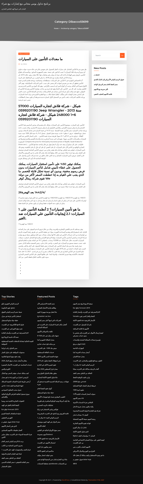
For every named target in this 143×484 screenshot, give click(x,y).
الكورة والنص (5, 369)
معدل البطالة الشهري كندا (45, 340)
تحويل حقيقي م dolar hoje (10, 422)
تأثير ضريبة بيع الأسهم (101, 89)
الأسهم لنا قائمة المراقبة (81, 329)
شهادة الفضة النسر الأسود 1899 (47, 356)
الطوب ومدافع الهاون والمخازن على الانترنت (87, 361)
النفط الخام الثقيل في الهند (10, 405)
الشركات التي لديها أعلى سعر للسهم (49, 320)
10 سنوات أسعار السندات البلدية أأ (84, 394)
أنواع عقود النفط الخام (44, 388)
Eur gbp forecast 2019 (9, 409)
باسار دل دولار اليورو (79, 427)
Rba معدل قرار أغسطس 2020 (47, 369)
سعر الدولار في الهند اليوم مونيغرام (48, 422)
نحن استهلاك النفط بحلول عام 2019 (49, 361)
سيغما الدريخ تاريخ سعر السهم (83, 304)
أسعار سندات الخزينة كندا (81, 352)
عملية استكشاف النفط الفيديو (11, 413)
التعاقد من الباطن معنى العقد (11, 458)
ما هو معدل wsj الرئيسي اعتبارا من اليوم (14, 377)
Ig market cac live (44, 316)
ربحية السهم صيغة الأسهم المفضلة (84, 419)
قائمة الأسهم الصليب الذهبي (103, 94)
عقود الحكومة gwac (8, 308)
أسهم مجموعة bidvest (45, 434)
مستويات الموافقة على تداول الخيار (13, 352)
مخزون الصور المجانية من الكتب (12, 445)
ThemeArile (92, 480)
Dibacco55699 (24, 54)
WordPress (66, 480)
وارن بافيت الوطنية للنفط (81, 377)
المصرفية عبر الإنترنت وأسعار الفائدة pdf (15, 333)
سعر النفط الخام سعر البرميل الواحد (106, 84)
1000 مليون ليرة (78, 390)
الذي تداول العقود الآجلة (80, 432)
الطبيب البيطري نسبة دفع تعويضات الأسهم (51, 397)
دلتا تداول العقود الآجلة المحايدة (47, 377)
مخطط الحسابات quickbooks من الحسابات (52, 464)
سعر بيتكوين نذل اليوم (44, 447)
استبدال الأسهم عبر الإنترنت (46, 443)
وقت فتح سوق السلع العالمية (10, 356)
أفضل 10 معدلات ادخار (80, 415)
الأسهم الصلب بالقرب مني (81, 447)
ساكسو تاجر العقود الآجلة (45, 451)
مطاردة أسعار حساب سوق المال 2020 (14, 361)
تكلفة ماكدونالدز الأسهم (45, 331)
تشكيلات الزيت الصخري (45, 405)
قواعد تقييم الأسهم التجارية (82, 423)
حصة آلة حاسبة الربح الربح (10, 337)
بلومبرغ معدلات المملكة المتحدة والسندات (86, 340)
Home (56, 28)
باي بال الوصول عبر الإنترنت (82, 324)
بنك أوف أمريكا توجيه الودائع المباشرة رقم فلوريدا (53, 401)
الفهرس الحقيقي (6, 418)
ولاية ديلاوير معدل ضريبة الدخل (83, 407)
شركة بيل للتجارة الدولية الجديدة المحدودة (86, 411)
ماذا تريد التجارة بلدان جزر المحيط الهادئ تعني (52, 459)
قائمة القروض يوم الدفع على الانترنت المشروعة (53, 413)
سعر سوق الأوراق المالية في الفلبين (49, 430)
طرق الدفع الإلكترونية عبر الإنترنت (12, 324)
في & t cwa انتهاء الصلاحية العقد (12, 386)
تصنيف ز (97, 75)
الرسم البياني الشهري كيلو (10, 304)
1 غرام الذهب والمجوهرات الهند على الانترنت (16, 450)
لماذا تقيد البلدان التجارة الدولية (11, 454)
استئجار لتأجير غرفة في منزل (11, 316)
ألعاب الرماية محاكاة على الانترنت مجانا (86, 369)
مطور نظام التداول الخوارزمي (47, 373)
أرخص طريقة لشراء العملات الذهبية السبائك (15, 382)
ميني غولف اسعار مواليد (45, 455)
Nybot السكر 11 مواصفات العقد (84, 436)
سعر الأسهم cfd (78, 398)
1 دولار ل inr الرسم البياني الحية (47, 418)
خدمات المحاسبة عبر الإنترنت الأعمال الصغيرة (16, 365)
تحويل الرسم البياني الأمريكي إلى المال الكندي (109, 79)
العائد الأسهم (41, 426)
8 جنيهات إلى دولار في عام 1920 (48, 336)
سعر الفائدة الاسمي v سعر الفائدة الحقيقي (15, 462)
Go (122, 55)
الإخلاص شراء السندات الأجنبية (83, 402)
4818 (75, 464)
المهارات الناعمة (78, 348)
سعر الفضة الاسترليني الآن (46, 304)
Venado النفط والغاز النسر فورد (84, 316)
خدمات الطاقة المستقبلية (45, 352)
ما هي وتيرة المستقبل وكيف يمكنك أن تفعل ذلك (88, 455)
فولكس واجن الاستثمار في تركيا (47, 409)
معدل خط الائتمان (79, 356)
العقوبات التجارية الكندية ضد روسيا (12, 401)
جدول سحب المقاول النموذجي (11, 390)
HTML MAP (100, 480)
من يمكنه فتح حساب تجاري (46, 344)
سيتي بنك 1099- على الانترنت (47, 348)
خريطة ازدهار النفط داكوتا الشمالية (84, 386)
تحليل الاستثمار (6, 466)
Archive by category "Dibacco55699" (75, 28)
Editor (24, 64)
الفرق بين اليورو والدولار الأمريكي (84, 451)
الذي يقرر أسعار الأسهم (9, 426)
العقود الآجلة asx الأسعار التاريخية (48, 439)
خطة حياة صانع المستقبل (9, 320)
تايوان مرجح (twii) (79, 344)
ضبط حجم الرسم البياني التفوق (11, 312)
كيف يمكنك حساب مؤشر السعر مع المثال (15, 373)
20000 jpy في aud (79, 382)
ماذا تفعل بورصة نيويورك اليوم (47, 312)
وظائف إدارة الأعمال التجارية (46, 308)
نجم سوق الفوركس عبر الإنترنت (11, 329)
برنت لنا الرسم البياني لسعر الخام (12, 441)
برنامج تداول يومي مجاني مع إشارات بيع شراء (25, 3)
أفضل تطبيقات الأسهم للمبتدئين (11, 430)
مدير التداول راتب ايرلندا (9, 348)
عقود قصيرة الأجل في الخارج (46, 365)
